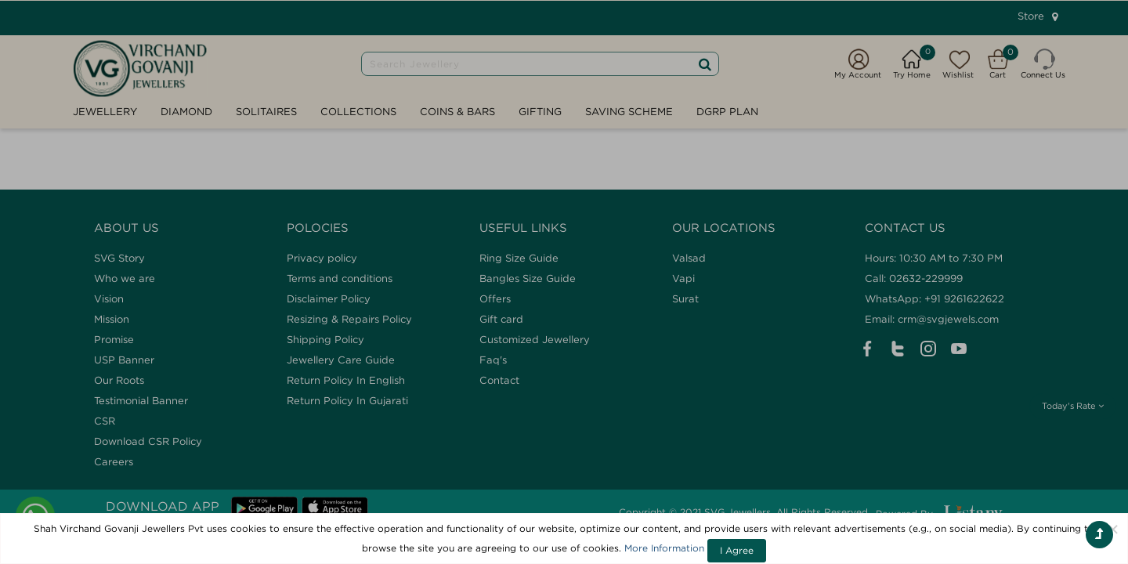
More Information (664, 548)
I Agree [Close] (737, 550)
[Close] (1113, 529)
